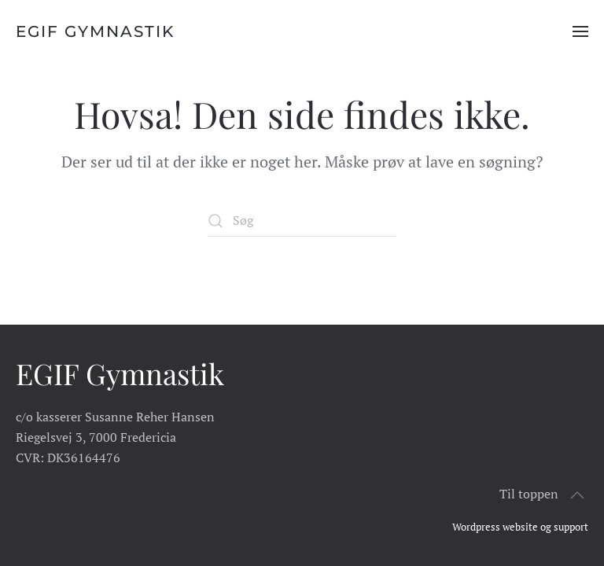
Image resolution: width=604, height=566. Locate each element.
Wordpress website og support (520, 527)
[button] (580, 31)
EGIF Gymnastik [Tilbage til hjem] (95, 31)
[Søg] (302, 221)
